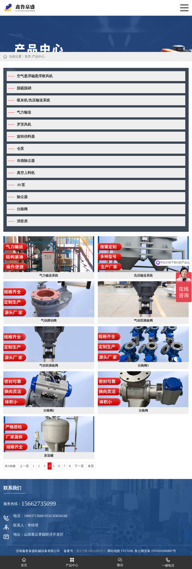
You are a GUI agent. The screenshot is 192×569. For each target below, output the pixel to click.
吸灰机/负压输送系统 (33, 100)
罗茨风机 (24, 124)
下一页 (79, 466)
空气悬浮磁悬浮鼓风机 (35, 76)
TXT (124, 551)
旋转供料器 (26, 136)
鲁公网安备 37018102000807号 (155, 551)
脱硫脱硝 (24, 88)
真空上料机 (26, 173)
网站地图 (113, 551)
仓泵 (20, 148)
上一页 (24, 466)
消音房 (22, 221)
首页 (28, 56)
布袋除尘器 (26, 161)
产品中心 (38, 56)
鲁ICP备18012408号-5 (91, 551)
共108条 (10, 466)
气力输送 (24, 112)
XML (130, 551)
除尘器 (22, 197)
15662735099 (38, 503)
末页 (91, 466)
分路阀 (22, 209)
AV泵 (21, 185)
